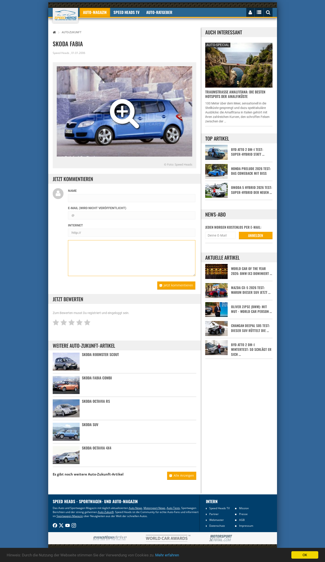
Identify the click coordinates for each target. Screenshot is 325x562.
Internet (75, 225)
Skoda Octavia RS (96, 401)
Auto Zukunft (106, 512)
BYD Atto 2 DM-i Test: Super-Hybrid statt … (247, 152)
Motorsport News (154, 508)
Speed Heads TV (219, 508)
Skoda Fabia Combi (97, 378)
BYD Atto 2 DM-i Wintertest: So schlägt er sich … (251, 349)
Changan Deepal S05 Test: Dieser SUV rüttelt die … (250, 328)
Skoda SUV (90, 424)
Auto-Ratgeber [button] (159, 12)
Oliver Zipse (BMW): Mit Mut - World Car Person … (251, 309)
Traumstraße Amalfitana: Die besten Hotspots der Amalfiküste (235, 94)
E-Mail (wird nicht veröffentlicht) (97, 208)
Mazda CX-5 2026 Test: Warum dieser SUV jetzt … (250, 290)
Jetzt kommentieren (176, 285)
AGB (242, 520)
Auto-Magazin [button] (95, 12)
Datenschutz (217, 526)
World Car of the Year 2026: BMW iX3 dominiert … (251, 271)
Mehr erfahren (167, 555)
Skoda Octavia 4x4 (96, 448)
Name (72, 190)
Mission (244, 508)
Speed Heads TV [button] (126, 12)
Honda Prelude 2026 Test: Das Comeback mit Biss (251, 171)
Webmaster (216, 520)
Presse (243, 514)
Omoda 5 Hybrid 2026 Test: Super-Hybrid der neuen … (251, 190)
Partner (214, 514)
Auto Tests (173, 508)
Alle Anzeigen (181, 475)
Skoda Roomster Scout (100, 354)
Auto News (135, 508)
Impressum (246, 526)
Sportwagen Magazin (70, 516)
